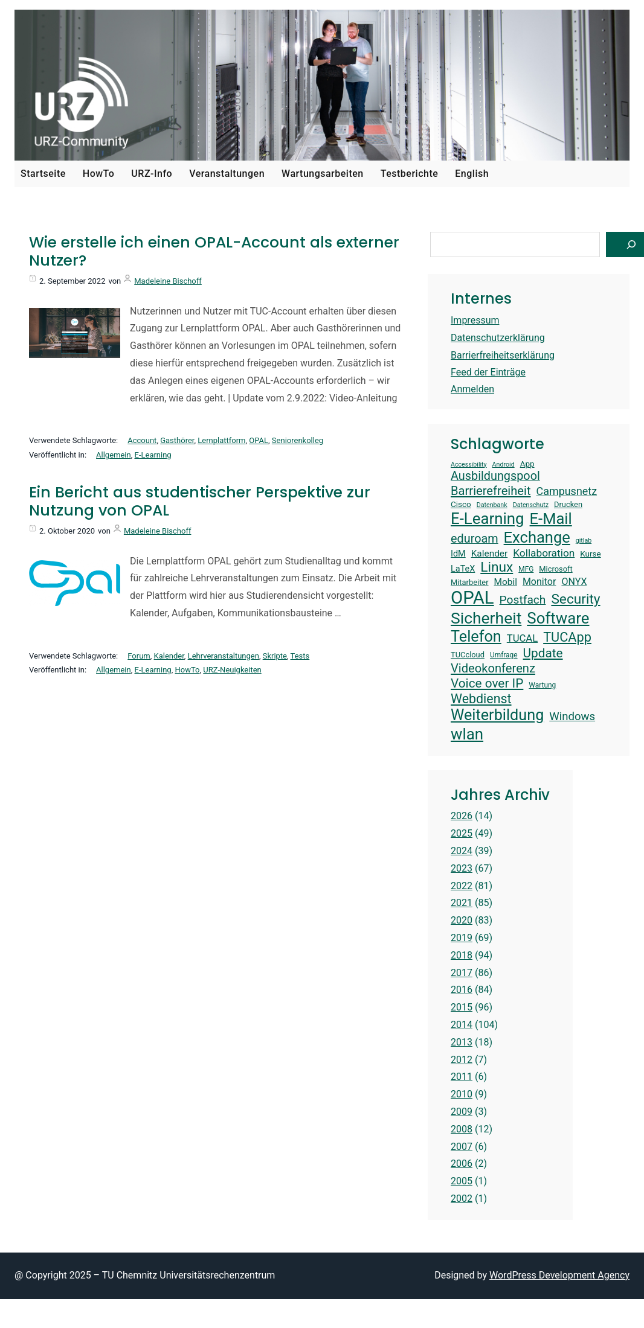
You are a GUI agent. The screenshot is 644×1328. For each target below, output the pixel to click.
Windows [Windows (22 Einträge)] (572, 716)
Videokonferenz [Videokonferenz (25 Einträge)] (493, 668)
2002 (461, 1198)
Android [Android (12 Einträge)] (503, 464)
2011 (461, 1076)
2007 (461, 1146)
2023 (461, 868)
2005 (461, 1181)
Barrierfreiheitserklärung (503, 355)
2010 (461, 1094)
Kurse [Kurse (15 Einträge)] (590, 553)
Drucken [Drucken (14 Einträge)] (568, 504)
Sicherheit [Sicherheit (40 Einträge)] (486, 617)
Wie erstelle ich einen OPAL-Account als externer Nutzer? (214, 252)
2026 (461, 816)
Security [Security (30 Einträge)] (575, 599)
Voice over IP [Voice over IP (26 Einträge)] (487, 683)
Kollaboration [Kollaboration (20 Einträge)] (544, 553)
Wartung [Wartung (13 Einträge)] (542, 685)
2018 (461, 955)
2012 (461, 1059)
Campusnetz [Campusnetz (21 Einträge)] (566, 491)
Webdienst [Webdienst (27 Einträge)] (481, 698)
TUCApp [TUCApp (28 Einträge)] (567, 637)
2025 (461, 833)
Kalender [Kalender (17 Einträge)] (489, 553)
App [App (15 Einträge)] (527, 463)
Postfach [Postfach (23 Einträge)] (523, 600)
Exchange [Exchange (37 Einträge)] (537, 537)
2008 (461, 1129)
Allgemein (113, 454)
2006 (461, 1163)
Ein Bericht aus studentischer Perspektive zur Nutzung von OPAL (199, 502)
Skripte (275, 655)
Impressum (475, 320)
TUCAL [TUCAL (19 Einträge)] (522, 638)
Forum (138, 655)
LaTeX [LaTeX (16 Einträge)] (463, 569)
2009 (461, 1111)
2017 (461, 972)
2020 (461, 920)
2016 (461, 989)
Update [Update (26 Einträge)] (543, 653)
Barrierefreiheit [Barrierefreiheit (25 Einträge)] (491, 491)
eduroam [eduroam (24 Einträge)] (474, 539)
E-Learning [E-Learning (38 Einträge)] (487, 518)
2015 (461, 1007)
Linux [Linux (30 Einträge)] (496, 567)
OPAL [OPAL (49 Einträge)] (472, 597)
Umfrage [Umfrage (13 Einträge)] (504, 655)
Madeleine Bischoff (168, 281)
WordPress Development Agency (559, 1275)
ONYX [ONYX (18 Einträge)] (574, 581)
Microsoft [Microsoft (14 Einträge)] (555, 568)
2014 (461, 1024)
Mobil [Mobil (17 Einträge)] (505, 581)
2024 (461, 851)
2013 (461, 1042)
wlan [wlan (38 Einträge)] (467, 734)
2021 (461, 902)
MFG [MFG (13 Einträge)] (525, 569)
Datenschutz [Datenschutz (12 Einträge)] (531, 505)
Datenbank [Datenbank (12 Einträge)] (492, 505)
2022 (461, 886)
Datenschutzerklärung (498, 337)
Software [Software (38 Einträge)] (558, 618)
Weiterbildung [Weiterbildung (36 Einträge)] (497, 715)
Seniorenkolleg (297, 440)
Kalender (169, 655)
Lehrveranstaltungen (223, 655)
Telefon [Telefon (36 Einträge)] (476, 636)
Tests (300, 655)
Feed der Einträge (488, 372)
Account (141, 440)
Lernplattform (221, 440)
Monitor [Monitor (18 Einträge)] (539, 581)
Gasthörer (177, 440)
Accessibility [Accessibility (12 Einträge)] (469, 464)
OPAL (258, 440)
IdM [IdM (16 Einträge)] (458, 554)
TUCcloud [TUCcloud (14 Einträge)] (468, 654)
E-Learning (153, 454)
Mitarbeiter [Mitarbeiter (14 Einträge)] (470, 582)
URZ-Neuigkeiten (232, 669)
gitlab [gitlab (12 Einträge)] (583, 540)
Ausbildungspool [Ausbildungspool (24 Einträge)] (495, 476)
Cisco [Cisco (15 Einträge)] (461, 504)
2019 (461, 937)
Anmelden (472, 389)
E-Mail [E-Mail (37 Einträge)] (551, 518)
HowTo (187, 669)
